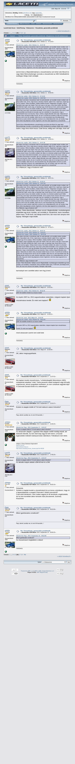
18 (22, 33)
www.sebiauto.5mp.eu (22, 447)
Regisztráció (57, 23)
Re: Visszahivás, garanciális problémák (36, 40)
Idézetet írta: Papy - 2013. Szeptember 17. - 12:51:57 (31, 427)
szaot (7, 285)
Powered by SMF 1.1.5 (27, 571)
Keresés (38, 23)
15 (15, 33)
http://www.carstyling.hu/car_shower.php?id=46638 (30, 448)
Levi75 (7, 137)
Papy (7, 401)
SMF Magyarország (42, 572)
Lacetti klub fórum (9, 28)
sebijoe (7, 422)
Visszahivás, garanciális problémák (46, 28)
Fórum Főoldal (12, 23)
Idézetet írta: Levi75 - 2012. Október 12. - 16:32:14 (30, 181)
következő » (66, 31)
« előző (58, 31)
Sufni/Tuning (21, 28)
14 (13, 33)
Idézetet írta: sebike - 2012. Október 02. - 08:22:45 (30, 291)
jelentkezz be (27, 12)
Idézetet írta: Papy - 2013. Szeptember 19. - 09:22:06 (31, 535)
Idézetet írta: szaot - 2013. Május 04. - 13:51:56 (29, 317)
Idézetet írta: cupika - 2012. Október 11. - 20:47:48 (30, 45)
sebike (7, 40)
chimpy (7, 483)
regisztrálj (38, 12)
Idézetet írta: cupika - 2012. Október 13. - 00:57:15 (30, 230)
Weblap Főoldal (25, 23)
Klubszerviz (30, 28)
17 (20, 33)
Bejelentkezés (47, 23)
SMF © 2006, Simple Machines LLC (44, 571)
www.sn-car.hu (20, 445)
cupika (7, 91)
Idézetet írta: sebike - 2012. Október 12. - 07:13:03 (30, 96)
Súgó (33, 23)
